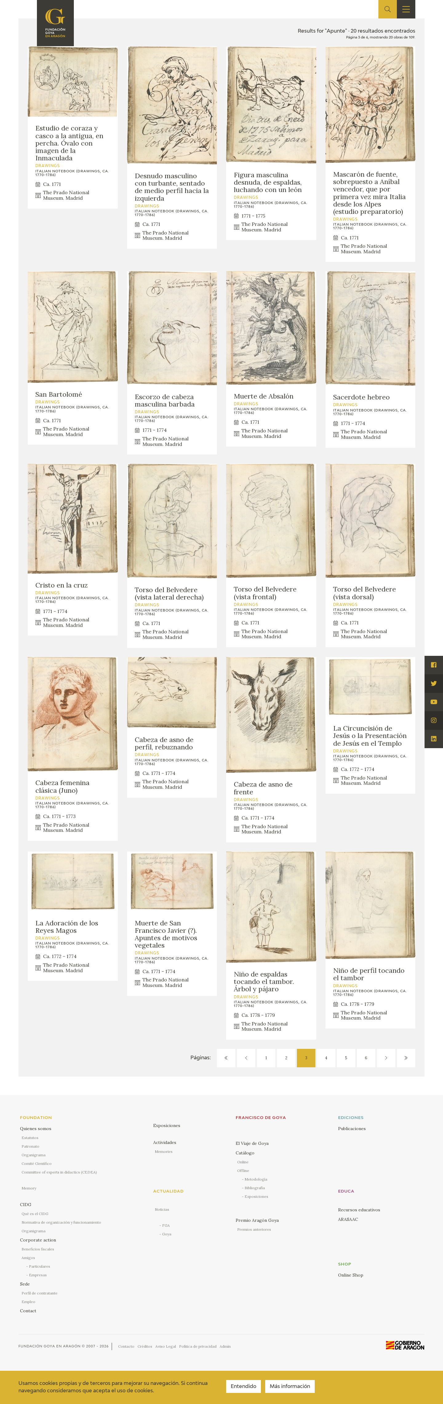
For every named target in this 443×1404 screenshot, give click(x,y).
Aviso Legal (165, 1346)
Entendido (243, 1386)
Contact (28, 1311)
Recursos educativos (359, 1210)
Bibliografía (255, 1187)
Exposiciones (166, 1125)
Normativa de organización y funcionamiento (61, 1222)
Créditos (145, 1346)
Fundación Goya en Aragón (49, 1346)
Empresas (38, 1275)
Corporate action (38, 1240)
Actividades (164, 1142)
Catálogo (245, 1153)
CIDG (25, 1204)
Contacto (126, 1346)
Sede (25, 1284)
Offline (243, 1170)
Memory (29, 1188)
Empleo (28, 1301)
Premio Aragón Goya (257, 1220)
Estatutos (30, 1137)
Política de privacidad (198, 1346)
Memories (164, 1151)
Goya (166, 1234)
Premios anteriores (254, 1229)
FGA (166, 1225)
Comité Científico (37, 1163)
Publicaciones (352, 1128)
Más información (290, 1386)
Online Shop (350, 1275)
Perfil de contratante (40, 1293)
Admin (225, 1346)
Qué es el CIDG (35, 1213)
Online (243, 1162)
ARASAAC (348, 1219)
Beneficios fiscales (38, 1249)
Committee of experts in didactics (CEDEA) (59, 1172)
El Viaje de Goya (252, 1143)
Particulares (39, 1266)
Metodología (256, 1179)
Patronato (30, 1146)
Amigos (28, 1257)
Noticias (162, 1209)
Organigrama (34, 1155)
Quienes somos (35, 1128)
